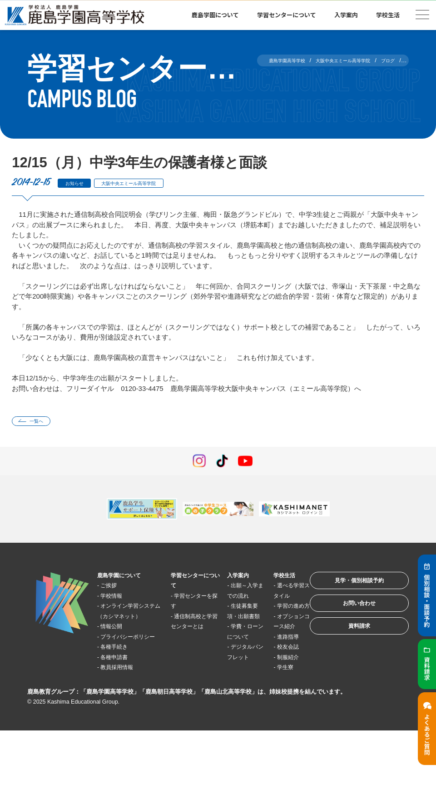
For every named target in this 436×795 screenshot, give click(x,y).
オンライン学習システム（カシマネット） (127, 619)
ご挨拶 (114, 589)
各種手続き (121, 671)
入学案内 (346, 14)
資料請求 (347, 644)
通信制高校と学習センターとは (184, 629)
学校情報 (117, 599)
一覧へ (42, 422)
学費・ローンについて (229, 660)
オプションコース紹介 (268, 650)
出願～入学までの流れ (229, 599)
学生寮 (268, 732)
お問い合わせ (347, 616)
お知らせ (78, 183)
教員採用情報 (124, 691)
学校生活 (388, 14)
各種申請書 (121, 681)
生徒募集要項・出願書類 (229, 629)
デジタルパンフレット (229, 691)
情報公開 (117, 640)
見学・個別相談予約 (347, 588)
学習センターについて (286, 14)
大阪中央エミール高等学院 (148, 183)
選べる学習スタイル (268, 599)
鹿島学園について (215, 14)
